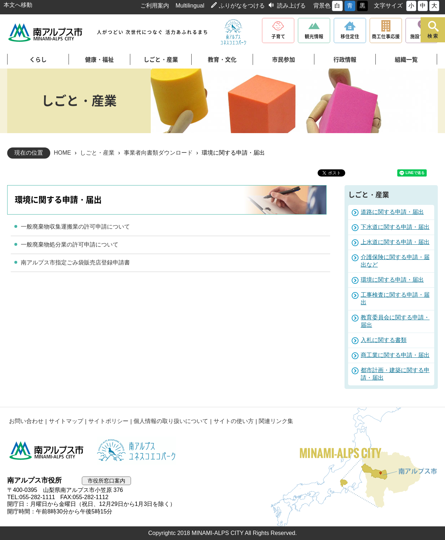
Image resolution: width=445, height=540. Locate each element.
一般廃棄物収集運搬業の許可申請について (75, 227)
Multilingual (189, 6)
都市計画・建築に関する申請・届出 (395, 374)
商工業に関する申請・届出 (395, 355)
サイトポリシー (108, 421)
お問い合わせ (26, 421)
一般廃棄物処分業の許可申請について (69, 244)
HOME (62, 153)
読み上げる (291, 6)
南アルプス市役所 (46, 450)
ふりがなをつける (242, 6)
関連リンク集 (275, 421)
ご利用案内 (154, 6)
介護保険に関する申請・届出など (395, 261)
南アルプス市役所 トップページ (45, 32)
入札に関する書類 (384, 340)
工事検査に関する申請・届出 (395, 298)
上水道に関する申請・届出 (395, 242)
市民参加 (283, 60)
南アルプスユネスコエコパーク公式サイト (233, 32)
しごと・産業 (161, 60)
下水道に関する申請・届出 (395, 227)
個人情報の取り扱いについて (170, 421)
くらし (38, 60)
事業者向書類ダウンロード (158, 153)
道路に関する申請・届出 (392, 212)
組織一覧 (406, 60)
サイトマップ (65, 421)
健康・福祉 (99, 60)
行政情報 (344, 60)
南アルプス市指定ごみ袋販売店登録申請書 (75, 262)
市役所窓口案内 (106, 481)
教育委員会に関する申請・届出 (395, 321)
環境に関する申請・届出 (392, 280)
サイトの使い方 (233, 421)
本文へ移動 (18, 5)
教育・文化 (222, 60)
